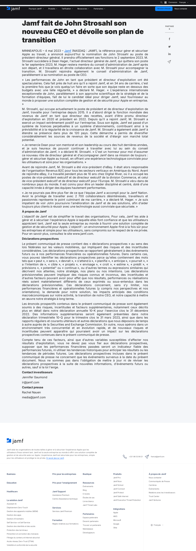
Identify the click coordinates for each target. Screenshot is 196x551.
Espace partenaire (90, 517)
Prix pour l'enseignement (65, 482)
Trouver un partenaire (92, 525)
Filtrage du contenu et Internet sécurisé (23, 538)
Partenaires (89, 513)
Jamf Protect (118, 493)
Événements (88, 486)
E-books (86, 494)
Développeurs (89, 533)
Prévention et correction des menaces (22, 534)
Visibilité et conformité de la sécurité (22, 545)
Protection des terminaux (17, 530)
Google (116, 524)
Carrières (153, 485)
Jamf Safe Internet (120, 496)
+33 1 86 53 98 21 (130, 457)
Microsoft (117, 520)
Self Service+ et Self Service (18, 522)
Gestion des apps (14, 515)
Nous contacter (155, 478)
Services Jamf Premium (62, 511)
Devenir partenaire (90, 521)
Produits (117, 474)
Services (57, 507)
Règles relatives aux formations (65, 524)
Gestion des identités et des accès (21, 526)
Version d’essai (163, 8)
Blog (84, 490)
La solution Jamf (15, 500)
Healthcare (13, 491)
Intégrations (119, 508)
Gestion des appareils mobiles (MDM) (22, 511)
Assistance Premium (60, 495)
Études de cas (88, 497)
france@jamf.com (156, 457)
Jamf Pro (116, 478)
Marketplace (88, 529)
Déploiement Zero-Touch (17, 507)
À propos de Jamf (158, 474)
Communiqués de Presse (159, 481)
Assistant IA (11, 504)
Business (11, 474)
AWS (115, 516)
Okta (115, 528)
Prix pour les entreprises (65, 474)
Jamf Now (117, 481)
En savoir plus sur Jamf (56, 458)
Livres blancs (88, 501)
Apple (115, 512)
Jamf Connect (119, 489)
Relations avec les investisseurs (162, 493)
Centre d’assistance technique (65, 499)
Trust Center (154, 496)
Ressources (89, 482)
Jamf (67, 51)
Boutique (87, 474)
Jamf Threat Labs (90, 505)
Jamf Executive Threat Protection (127, 500)
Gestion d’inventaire (15, 519)
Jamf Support (59, 491)
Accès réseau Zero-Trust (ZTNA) (20, 541)
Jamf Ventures (155, 500)
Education (12, 482)
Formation (57, 520)
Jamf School (118, 485)
